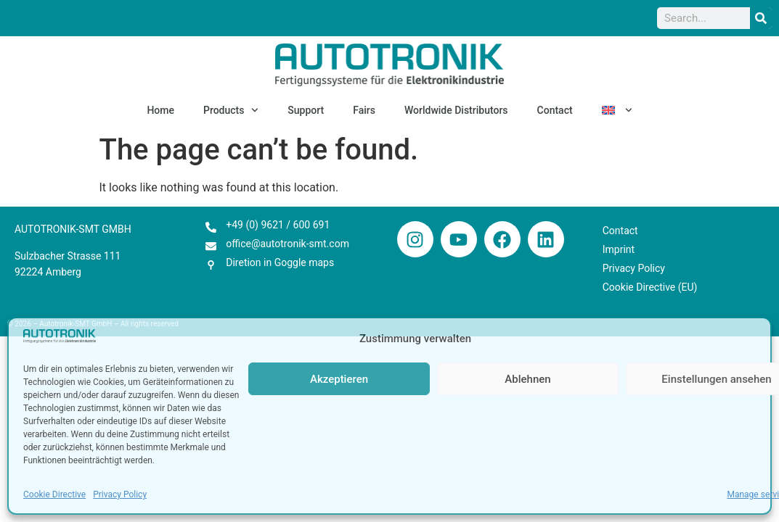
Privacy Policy (120, 494)
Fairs (364, 110)
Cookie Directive (54, 494)
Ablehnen (527, 379)
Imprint (619, 249)
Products (230, 110)
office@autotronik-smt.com (287, 243)
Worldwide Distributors (456, 110)
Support (305, 110)
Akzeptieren (339, 379)
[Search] (761, 18)
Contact (555, 110)
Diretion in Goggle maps (280, 262)
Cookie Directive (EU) (650, 287)
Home (160, 110)
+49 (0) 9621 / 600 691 (278, 225)
